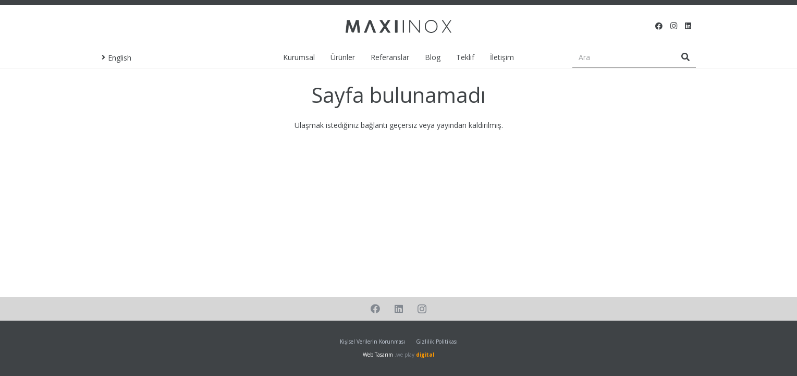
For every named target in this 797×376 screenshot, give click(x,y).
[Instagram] (673, 26)
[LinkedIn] (688, 26)
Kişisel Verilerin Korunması (372, 341)
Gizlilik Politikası (437, 341)
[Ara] (633, 57)
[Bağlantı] (398, 26)
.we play (414, 354)
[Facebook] (659, 26)
